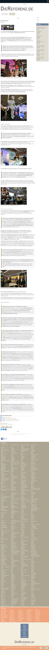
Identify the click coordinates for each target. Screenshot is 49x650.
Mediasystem (33, 546)
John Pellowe (3, 614)
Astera (2, 455)
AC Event (2, 446)
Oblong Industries (24, 557)
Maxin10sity (3, 545)
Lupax (12, 539)
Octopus (32, 557)
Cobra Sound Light (14, 476)
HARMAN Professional (14, 507)
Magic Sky (22, 542)
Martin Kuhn (20, 616)
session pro (13, 577)
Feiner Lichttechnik (4, 497)
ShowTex (22, 579)
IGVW (32, 513)
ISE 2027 (38, 53)
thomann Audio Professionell (35, 589)
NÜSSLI (12, 557)
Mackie (2, 541)
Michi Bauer (11, 617)
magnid (32, 542)
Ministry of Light (23, 549)
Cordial (32, 478)
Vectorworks (3, 594)
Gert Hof (28, 612)
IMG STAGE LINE (24, 514)
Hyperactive (13, 512)
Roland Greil (29, 619)
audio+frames (33, 457)
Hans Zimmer (20, 613)
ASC (11, 454)
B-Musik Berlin (33, 463)
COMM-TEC (33, 476)
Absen (32, 445)
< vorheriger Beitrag (13, 434)
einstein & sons (13, 488)
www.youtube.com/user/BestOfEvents (12, 419)
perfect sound (33, 562)
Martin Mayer (29, 616)
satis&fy (22, 574)
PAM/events (3, 561)
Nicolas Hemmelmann (21, 617)
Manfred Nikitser (38, 614)
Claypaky (2, 475)
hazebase (2, 508)
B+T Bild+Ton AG (23, 463)
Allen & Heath (13, 451)
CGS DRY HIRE (23, 473)
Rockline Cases (23, 572)
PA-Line (22, 560)
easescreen (3, 487)
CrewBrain (32, 479)
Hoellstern (22, 511)
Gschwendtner (23, 505)
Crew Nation (23, 479)
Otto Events (3, 560)
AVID (22, 460)
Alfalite (2, 451)
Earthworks (33, 486)
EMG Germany (23, 489)
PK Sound (22, 563)
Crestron (12, 479)
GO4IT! (2, 504)
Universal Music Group (14, 593)
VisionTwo (12, 596)
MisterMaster (33, 549)
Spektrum (2, 583)
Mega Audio (23, 547)
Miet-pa (2, 549)
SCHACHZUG (33, 574)
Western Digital (33, 600)
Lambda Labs (13, 526)
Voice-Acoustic (33, 597)
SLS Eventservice (24, 580)
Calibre (2, 472)
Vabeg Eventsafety (24, 593)
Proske (2, 567)
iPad (24, 628)
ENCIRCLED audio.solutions (35, 489)
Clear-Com (12, 475)
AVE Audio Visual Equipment (5, 460)
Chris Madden (12, 611)
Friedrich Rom (12, 612)
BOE (2, 426)
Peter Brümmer (37, 618)
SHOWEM (2, 578)
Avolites (32, 461)
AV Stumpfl (2, 459)
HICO (22, 509)
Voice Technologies (24, 597)
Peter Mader (3, 619)
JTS (31, 520)
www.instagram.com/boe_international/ (12, 420)
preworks (32, 564)
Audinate (22, 456)
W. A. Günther (33, 599)
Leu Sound (22, 531)
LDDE (32, 529)
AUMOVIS (32, 458)
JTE (21, 520)
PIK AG (12, 563)
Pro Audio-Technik (14, 565)
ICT (31, 512)
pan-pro (22, 561)
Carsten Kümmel (3, 611)
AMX (22, 452)
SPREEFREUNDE (24, 583)
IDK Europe (13, 513)
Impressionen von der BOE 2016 (7, 424)
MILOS (12, 549)
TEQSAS (22, 589)
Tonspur (32, 590)
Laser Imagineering (4, 527)
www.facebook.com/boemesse (11, 418)
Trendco (12, 591)
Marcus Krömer (37, 615)
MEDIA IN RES (33, 545)
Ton (24, 635)
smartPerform (3, 581)
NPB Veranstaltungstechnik (35, 556)
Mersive (22, 548)
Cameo (12, 472)
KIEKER (32, 522)
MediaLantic (23, 546)
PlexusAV (32, 563)
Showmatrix (23, 578)
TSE (31, 591)
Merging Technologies (14, 548)
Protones (12, 567)
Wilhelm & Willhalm (14, 601)
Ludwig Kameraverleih (4, 539)
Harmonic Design (23, 507)
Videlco (2, 595)
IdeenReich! (3, 513)
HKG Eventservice (34, 510)
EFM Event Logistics (24, 487)
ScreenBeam (13, 576)
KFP (21, 522)
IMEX (12, 514)
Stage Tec (2, 584)
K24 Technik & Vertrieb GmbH (15, 521)
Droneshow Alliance (4, 486)
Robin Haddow (20, 619)
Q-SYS (32, 567)
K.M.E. (2, 521)
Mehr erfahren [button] (4, 648)
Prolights (12, 566)
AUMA (22, 458)
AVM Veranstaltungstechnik (15, 461)
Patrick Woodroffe (21, 618)
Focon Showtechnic (34, 498)
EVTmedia (32, 494)
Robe (12, 572)
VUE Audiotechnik (14, 599)
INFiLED (12, 515)
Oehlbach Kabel (3, 558)
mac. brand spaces (24, 540)
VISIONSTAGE (3, 596)
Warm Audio (3, 600)
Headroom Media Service (35, 508)
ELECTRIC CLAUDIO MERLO (5, 489)
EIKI (1, 488)
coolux (22, 478)
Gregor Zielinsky (38, 612)
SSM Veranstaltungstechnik (35, 583)
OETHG (12, 558)
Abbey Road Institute (34, 444)
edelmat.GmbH (13, 487)
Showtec (2, 579)
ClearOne (22, 475)
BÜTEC (12, 471)
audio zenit (22, 457)
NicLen (22, 555)
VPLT (32, 598)
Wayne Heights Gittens (13, 621)
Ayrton (12, 462)
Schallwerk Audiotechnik (5, 575)
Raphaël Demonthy (13, 619)
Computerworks (3, 477)
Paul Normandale (29, 618)
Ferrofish (12, 497)
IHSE (2, 514)
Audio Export (33, 456)
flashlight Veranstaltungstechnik (16, 498)
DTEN (12, 486)
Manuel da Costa (20, 615)
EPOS (32, 490)
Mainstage (22, 543)
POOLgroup (13, 564)
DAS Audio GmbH (34, 480)
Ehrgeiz (32, 487)
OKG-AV (22, 558)
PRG (1, 565)
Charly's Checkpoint (4, 474)
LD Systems (23, 529)
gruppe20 (12, 505)
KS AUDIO (22, 524)
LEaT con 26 (39, 40)
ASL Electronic (23, 454)
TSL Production (3, 592)
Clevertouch (33, 475)
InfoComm (32, 515)
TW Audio (32, 592)
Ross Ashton (3, 620)
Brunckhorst (13, 470)
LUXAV (22, 539)
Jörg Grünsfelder (20, 614)
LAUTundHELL (33, 527)
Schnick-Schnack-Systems (25, 575)
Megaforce (32, 547)
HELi (12, 509)
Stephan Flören (20, 620)
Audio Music (3, 457)
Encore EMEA (3, 490)
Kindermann (3, 523)
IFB (21, 513)
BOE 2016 (9, 426)
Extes (22, 495)
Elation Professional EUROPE (35, 488)
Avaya (22, 459)
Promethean (33, 566)
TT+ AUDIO (13, 592)
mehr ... (38, 43)
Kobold (2, 524)
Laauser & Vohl (3, 526)
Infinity (22, 515)
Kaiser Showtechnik (24, 521)
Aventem (12, 460)
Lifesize (32, 532)
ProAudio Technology (24, 565)
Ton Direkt (22, 590)
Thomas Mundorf (3, 621)
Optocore (12, 559)
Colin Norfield (20, 611)
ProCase (32, 565)
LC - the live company (34, 528)
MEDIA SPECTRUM (14, 546)
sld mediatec (13, 580)
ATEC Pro (12, 455)
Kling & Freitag (13, 523)
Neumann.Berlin (3, 555)
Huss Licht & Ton (3, 512)
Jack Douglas (29, 613)
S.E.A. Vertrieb (33, 573)
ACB (11, 446)
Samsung (12, 574)
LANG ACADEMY (34, 526)
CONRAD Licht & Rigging (5, 478)
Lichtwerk (22, 532)
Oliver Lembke (29, 617)
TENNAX (12, 589)
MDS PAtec (23, 545)
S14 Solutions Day (40, 35)
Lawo (2, 528)
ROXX (12, 573)
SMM (12, 581)
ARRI (22, 453)
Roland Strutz (37, 619)
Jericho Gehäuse (13, 520)
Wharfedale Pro (3, 601)
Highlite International (4, 510)
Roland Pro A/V (3, 573)
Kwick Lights (23, 525)
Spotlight (12, 583)
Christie (22, 474)
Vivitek (2, 597)
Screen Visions (3, 576)
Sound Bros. (13, 582)
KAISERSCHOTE (34, 521)
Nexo (12, 555)
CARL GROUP (23, 472)
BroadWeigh (3, 470)
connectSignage (33, 477)
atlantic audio (33, 455)
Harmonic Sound (33, 507)
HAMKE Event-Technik (4, 507)
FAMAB (32, 496)
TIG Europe (3, 590)
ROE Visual (33, 572)
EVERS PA (12, 494)
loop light (2, 538)
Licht (24, 631)
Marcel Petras (29, 615)
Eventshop (32, 493)
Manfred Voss (12, 615)
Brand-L (12, 469)
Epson (32, 491)
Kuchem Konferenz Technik (35, 524)
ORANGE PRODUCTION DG (25, 559)
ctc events (12, 480)
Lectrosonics (23, 530)
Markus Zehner (3, 544)
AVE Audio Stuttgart (34, 459)
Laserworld (12, 527)
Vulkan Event (23, 599)
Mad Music (22, 541)
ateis (22, 455)
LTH (21, 538)
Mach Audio (33, 540)
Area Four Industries (14, 453)
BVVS (32, 471)
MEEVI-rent (13, 547)
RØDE (22, 573)
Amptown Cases (3, 452)
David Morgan (29, 611)
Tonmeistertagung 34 (40, 57)
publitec (22, 567)
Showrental (33, 578)
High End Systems (34, 509)
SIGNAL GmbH (3, 580)
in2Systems (3, 515)
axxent (2, 462)
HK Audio (22, 510)
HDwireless (23, 508)
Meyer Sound (33, 548)
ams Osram (13, 452)
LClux (2, 529)
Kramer (12, 524)
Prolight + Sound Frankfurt (5, 566)
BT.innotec (22, 470)
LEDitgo (2, 531)
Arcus (2, 453)
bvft (21, 471)
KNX (32, 523)
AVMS (22, 461)
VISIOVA (22, 596)
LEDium (12, 531)
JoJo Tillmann (12, 614)
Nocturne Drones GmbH (25, 556)
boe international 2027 (40, 49)
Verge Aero (23, 594)
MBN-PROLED (13, 545)
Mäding (32, 541)
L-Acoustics (33, 525)
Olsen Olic (2, 618)
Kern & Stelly (13, 522)
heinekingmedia (3, 509)
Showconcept (33, 577)
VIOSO (22, 595)
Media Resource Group (4, 546)
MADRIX (2, 542)
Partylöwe (12, 562)
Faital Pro (22, 496)
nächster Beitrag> (23, 434)
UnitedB (2, 593)
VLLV (12, 597)
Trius (22, 591)
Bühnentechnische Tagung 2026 (42, 27)
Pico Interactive (3, 563)
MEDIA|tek (2, 547)
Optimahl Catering (4, 559)
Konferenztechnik (24, 630)
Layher (22, 528)
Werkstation (23, 600)
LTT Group (32, 538)
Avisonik (32, 460)
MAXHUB (32, 544)
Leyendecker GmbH (4, 532)
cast (11, 473)
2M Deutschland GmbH (4, 444)
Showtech (12, 579)
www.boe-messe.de (7, 417)
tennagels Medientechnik (5, 589)
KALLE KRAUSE (3, 522)
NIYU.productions (3, 556)
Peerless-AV (23, 562)
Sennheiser (2, 577)
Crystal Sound (3, 480)
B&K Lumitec (3, 463)
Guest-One (33, 505)
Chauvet (12, 474)
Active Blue (23, 446)
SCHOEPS (33, 575)
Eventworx (2, 494)
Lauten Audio (23, 527)
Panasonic (32, 561)
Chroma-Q (32, 474)
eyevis (32, 495)
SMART (32, 580)
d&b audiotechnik (23, 480)
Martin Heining (12, 616)
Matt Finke (37, 616)
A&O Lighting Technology (15, 444)
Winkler (22, 601)
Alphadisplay (23, 451)
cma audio (2, 476)
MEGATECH (3, 548)
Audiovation (13, 458)
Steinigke (32, 584)
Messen (5, 426)
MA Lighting (13, 540)
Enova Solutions (13, 490)
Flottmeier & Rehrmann (24, 498)
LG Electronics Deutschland (15, 532)
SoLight (22, 581)
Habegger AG (13, 506)
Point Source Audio (4, 564)
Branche (24, 625)
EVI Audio (22, 494)
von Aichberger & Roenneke (15, 598)
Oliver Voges (37, 617)
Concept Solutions (14, 477)
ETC (1, 492)
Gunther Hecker (12, 613)
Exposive (12, 495)
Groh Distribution (33, 504)
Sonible (2, 582)
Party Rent (2, 562)
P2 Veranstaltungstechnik (15, 560)
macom (12, 541)
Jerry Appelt (37, 613)
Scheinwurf (12, 575)
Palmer (32, 560)
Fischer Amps (3, 498)
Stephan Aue (12, 620)
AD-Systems (33, 446)
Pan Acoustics (13, 561)
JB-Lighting (2, 520)
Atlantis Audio (3, 456)
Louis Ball (28, 614)
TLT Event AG (13, 590)
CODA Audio (23, 476)
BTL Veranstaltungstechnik (5, 471)
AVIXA (2, 461)
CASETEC (32, 472)
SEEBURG (33, 576)
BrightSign (22, 469)
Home (18, 434)
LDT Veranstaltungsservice (5, 530)
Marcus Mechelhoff (4, 616)
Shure (32, 579)
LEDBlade (32, 530)
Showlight (12, 578)
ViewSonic (12, 595)
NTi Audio (2, 557)
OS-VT (32, 559)
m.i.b (1, 540)
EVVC (2, 495)
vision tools (33, 595)
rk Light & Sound (3, 572)
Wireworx (32, 601)
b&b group (22, 462)
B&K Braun (33, 462)
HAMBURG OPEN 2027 (40, 45)
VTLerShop (2, 599)
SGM (22, 577)
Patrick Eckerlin (12, 618)
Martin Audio (13, 544)
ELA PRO (22, 488)
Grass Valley (23, 504)
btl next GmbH (33, 470)
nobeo (12, 556)
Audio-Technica (3, 458)
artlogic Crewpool (3, 454)
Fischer (32, 497)
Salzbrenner (3, 574)
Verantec (12, 594)
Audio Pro (12, 457)
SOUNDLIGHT (23, 582)
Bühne (24, 626)
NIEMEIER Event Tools (34, 555)
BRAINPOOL (3, 469)
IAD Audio (22, 512)
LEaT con (12, 530)
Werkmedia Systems (14, 600)
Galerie (24, 627)
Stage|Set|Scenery (24, 584)
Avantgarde (13, 459)
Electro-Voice (13, 489)
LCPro (12, 529)
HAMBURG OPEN (34, 506)
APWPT (32, 452)
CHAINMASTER (33, 473)
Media (24, 632)
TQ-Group (2, 591)
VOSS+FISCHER (24, 598)
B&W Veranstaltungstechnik (15, 463)
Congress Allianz (23, 477)
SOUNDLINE (33, 582)
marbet (32, 543)
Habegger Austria (24, 506)
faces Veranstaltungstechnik (5, 496)
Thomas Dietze (29, 620)
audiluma (12, 456)
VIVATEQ (32, 596)
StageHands (13, 584)
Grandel (12, 504)
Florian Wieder (3, 612)
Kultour (12, 525)
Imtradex (32, 514)
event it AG (22, 492)
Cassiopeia (2, 473)
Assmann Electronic (34, 454)
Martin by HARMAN (24, 544)
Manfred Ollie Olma (4, 615)
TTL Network (23, 592)
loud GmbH (13, 538)
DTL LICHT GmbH (24, 486)
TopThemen (24, 636)
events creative (23, 493)
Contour (12, 478)
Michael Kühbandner (4, 617)
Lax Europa (13, 528)
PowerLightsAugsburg (24, 564)
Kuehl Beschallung (4, 525)
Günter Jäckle (3, 613)
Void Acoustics (3, 598)
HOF (32, 511)
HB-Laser (12, 508)
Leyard (32, 531)
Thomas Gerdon (37, 620)
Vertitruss (32, 594)
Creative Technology (4, 479)
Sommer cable (33, 581)
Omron (32, 558)
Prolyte (22, 566)
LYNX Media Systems (34, 539)
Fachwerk (12, 496)
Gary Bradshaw (20, 612)
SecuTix (22, 576)
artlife (32, 453)
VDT (31, 593)
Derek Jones (37, 611)
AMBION (32, 451)
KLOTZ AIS (23, 523)
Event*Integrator (33, 492)
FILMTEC (22, 497)
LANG (22, 526)
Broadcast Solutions (34, 469)
